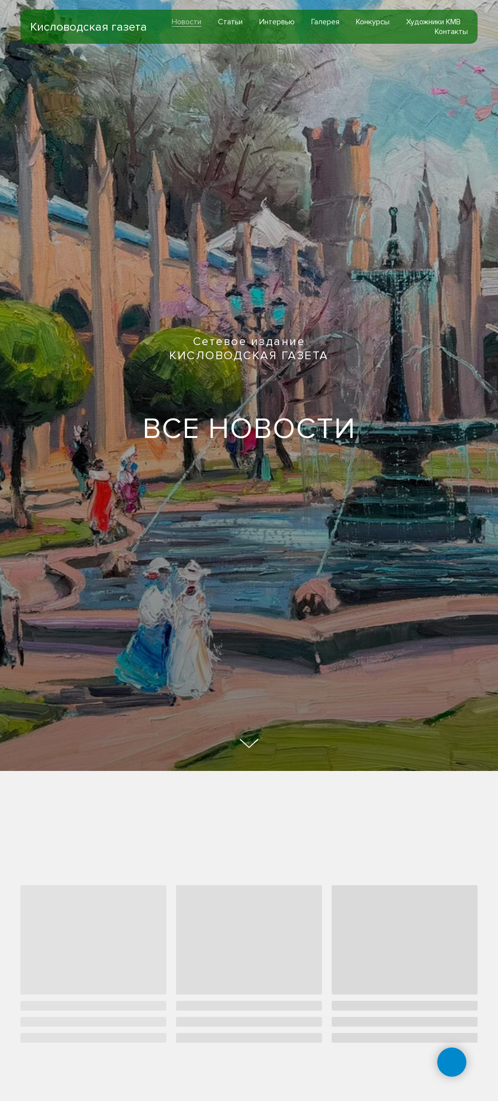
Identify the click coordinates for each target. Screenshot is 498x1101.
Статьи (230, 22)
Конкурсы (373, 22)
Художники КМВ (433, 22)
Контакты (451, 31)
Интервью (277, 22)
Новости (186, 22)
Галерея (325, 22)
